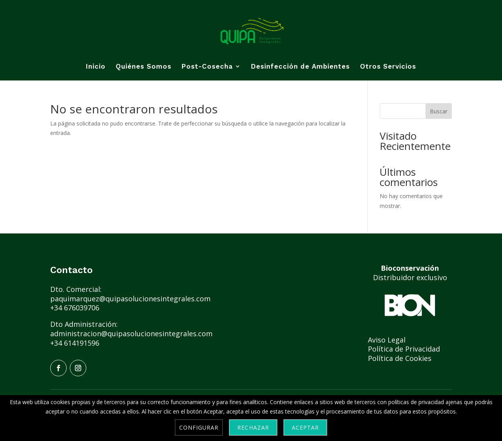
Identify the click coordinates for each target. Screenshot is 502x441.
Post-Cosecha (207, 67)
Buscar (438, 111)
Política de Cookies (399, 358)
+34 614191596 (74, 343)
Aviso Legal (387, 339)
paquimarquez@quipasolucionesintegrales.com (131, 298)
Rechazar (253, 427)
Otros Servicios (388, 67)
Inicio (95, 67)
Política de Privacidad (405, 349)
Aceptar (305, 427)
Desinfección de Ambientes (300, 67)
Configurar (199, 427)
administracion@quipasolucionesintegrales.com (131, 333)
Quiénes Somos (143, 67)
